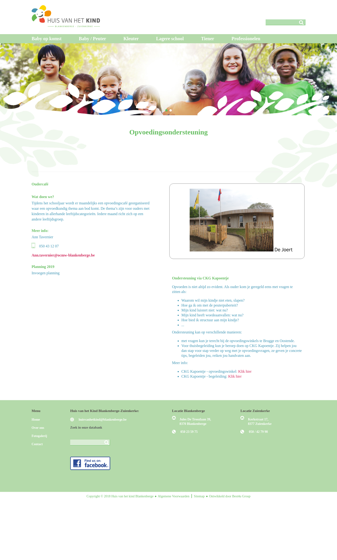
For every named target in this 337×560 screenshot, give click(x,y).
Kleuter (131, 38)
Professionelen (245, 38)
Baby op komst (47, 38)
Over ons (38, 428)
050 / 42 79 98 (258, 432)
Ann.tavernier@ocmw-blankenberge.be (63, 255)
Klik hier (245, 371)
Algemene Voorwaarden (174, 496)
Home (36, 419)
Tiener (207, 38)
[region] (168, 79)
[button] (166, 110)
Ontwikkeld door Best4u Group (229, 496)
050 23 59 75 (189, 432)
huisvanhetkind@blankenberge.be (103, 419)
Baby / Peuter (92, 38)
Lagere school (170, 38)
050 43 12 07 (49, 246)
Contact (37, 444)
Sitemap (199, 496)
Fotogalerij (39, 436)
